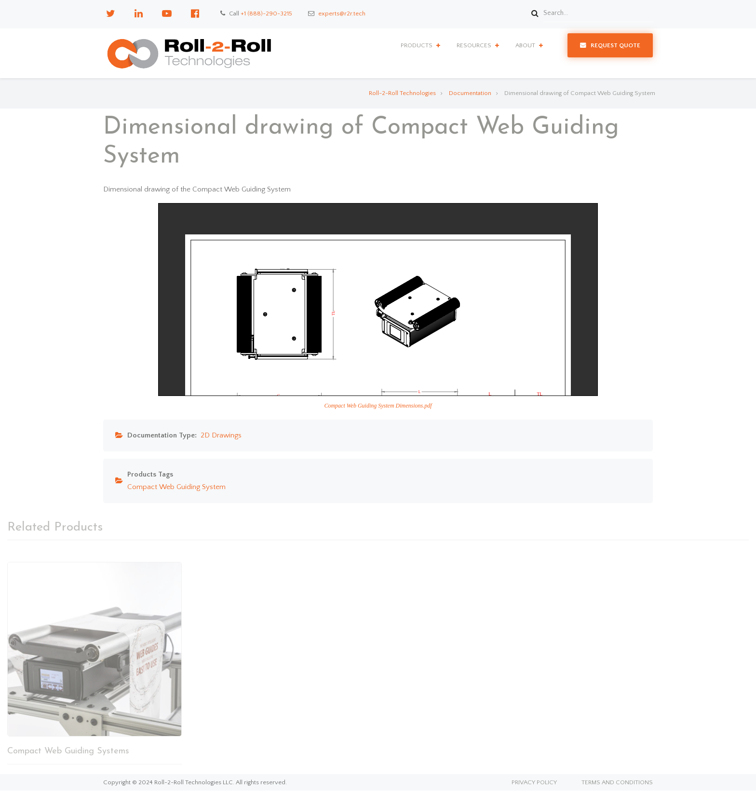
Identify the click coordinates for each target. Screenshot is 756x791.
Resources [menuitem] (474, 45)
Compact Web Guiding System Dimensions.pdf (378, 405)
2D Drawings (221, 435)
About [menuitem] (525, 45)
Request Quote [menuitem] (615, 45)
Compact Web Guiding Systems (68, 751)
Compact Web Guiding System (176, 487)
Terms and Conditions (617, 782)
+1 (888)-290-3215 (266, 13)
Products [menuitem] (416, 45)
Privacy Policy (534, 782)
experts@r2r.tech (341, 13)
